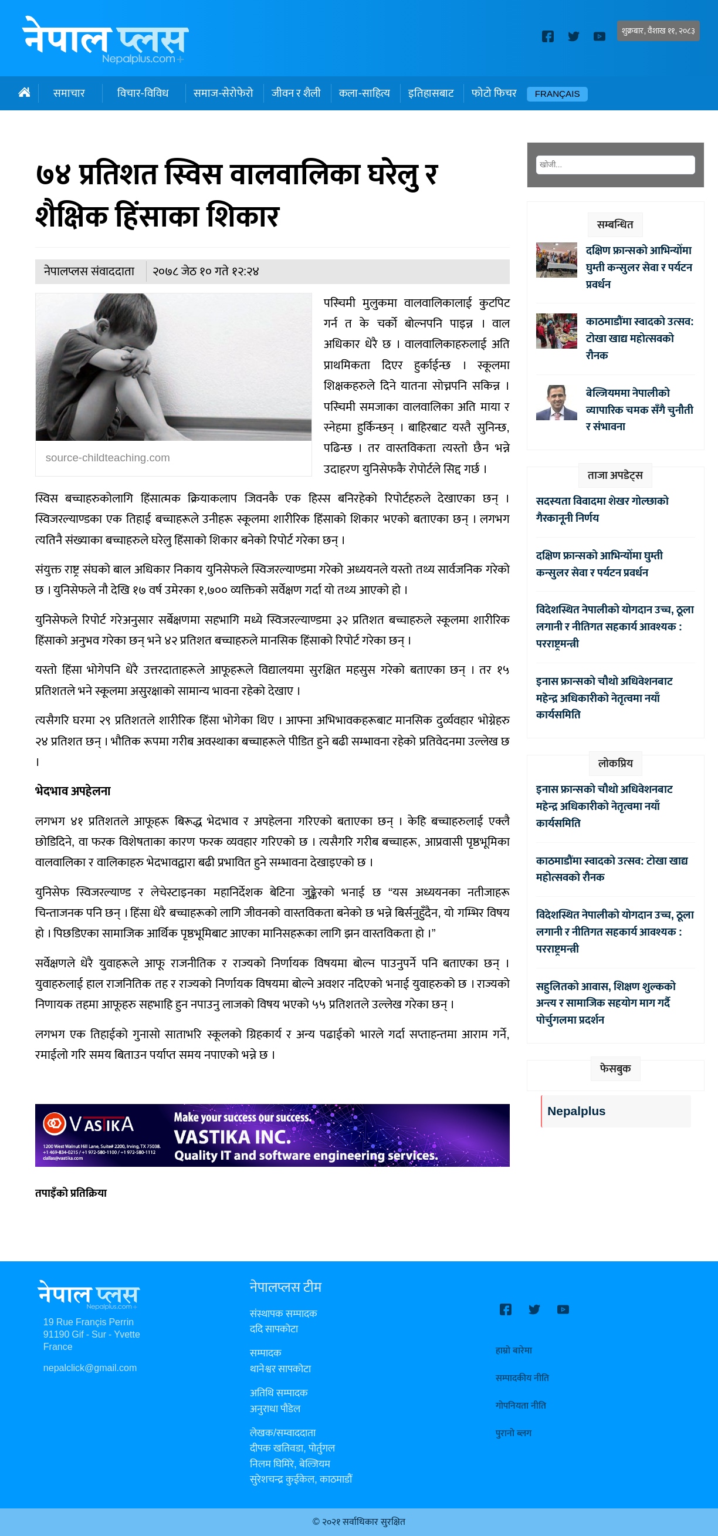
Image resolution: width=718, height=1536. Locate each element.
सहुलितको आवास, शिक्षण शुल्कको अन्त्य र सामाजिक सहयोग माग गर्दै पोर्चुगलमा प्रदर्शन (606, 1003)
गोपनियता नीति (521, 1406)
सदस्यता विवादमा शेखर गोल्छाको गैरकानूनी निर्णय (602, 510)
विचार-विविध (142, 93)
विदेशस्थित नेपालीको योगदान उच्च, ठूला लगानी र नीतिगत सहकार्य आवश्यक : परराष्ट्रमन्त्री (615, 626)
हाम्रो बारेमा (514, 1351)
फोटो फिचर (494, 93)
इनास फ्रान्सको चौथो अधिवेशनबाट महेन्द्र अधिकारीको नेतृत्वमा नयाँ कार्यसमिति (604, 698)
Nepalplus (576, 1111)
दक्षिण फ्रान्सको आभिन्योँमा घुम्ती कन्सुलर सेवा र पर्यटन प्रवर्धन (639, 267)
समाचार (69, 93)
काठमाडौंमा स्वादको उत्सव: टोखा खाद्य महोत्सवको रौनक (640, 338)
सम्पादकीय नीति (522, 1378)
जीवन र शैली (296, 93)
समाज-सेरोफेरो (223, 93)
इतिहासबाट (430, 93)
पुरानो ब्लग (513, 1434)
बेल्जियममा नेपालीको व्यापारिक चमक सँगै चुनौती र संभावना (639, 410)
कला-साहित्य (364, 93)
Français (557, 94)
